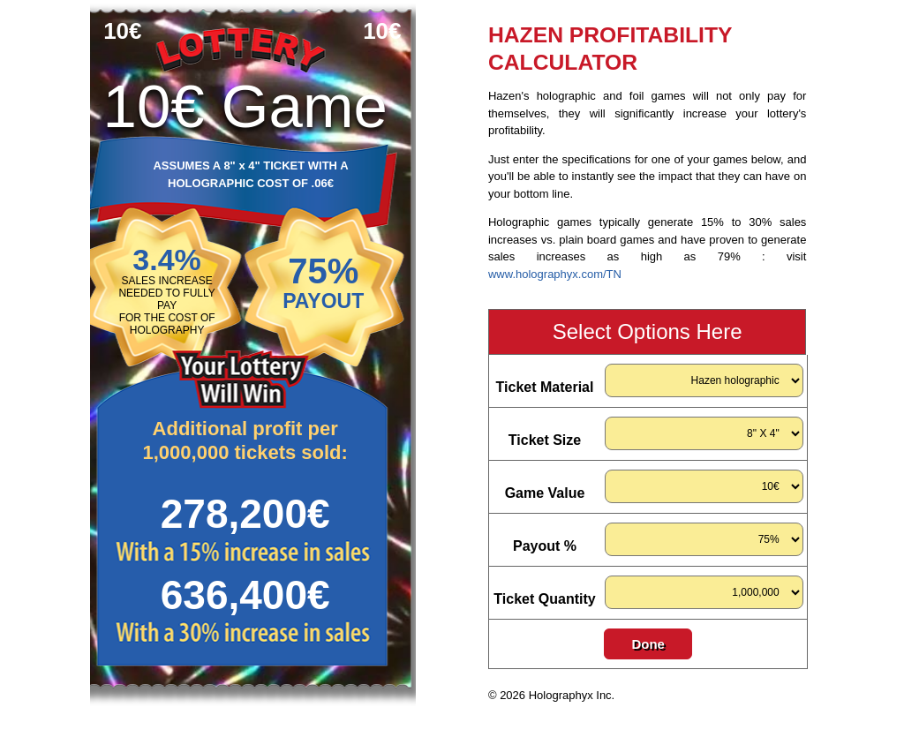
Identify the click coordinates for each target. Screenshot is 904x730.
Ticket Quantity (544, 598)
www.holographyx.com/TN (555, 274)
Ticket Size (544, 440)
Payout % (544, 545)
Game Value (545, 492)
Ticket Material (545, 387)
